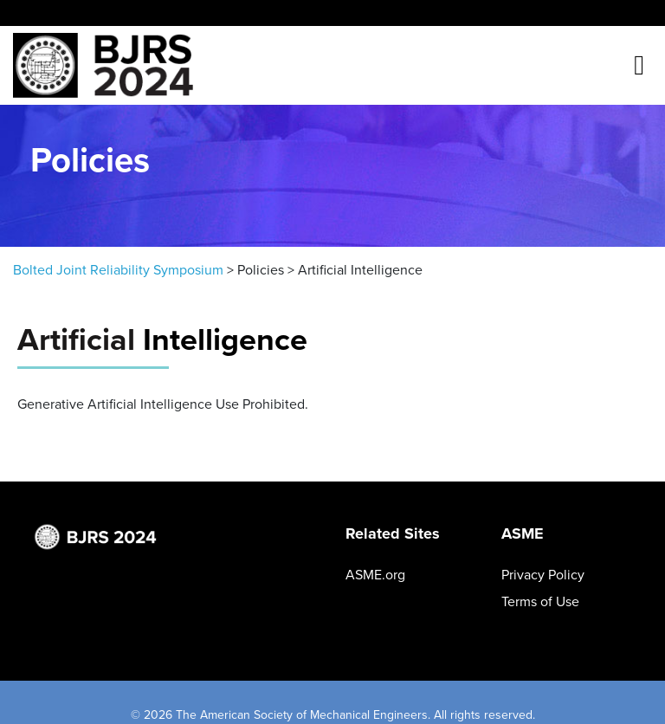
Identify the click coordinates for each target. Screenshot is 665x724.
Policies (260, 270)
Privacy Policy (542, 575)
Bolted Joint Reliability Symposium (118, 270)
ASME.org (375, 575)
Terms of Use (540, 602)
